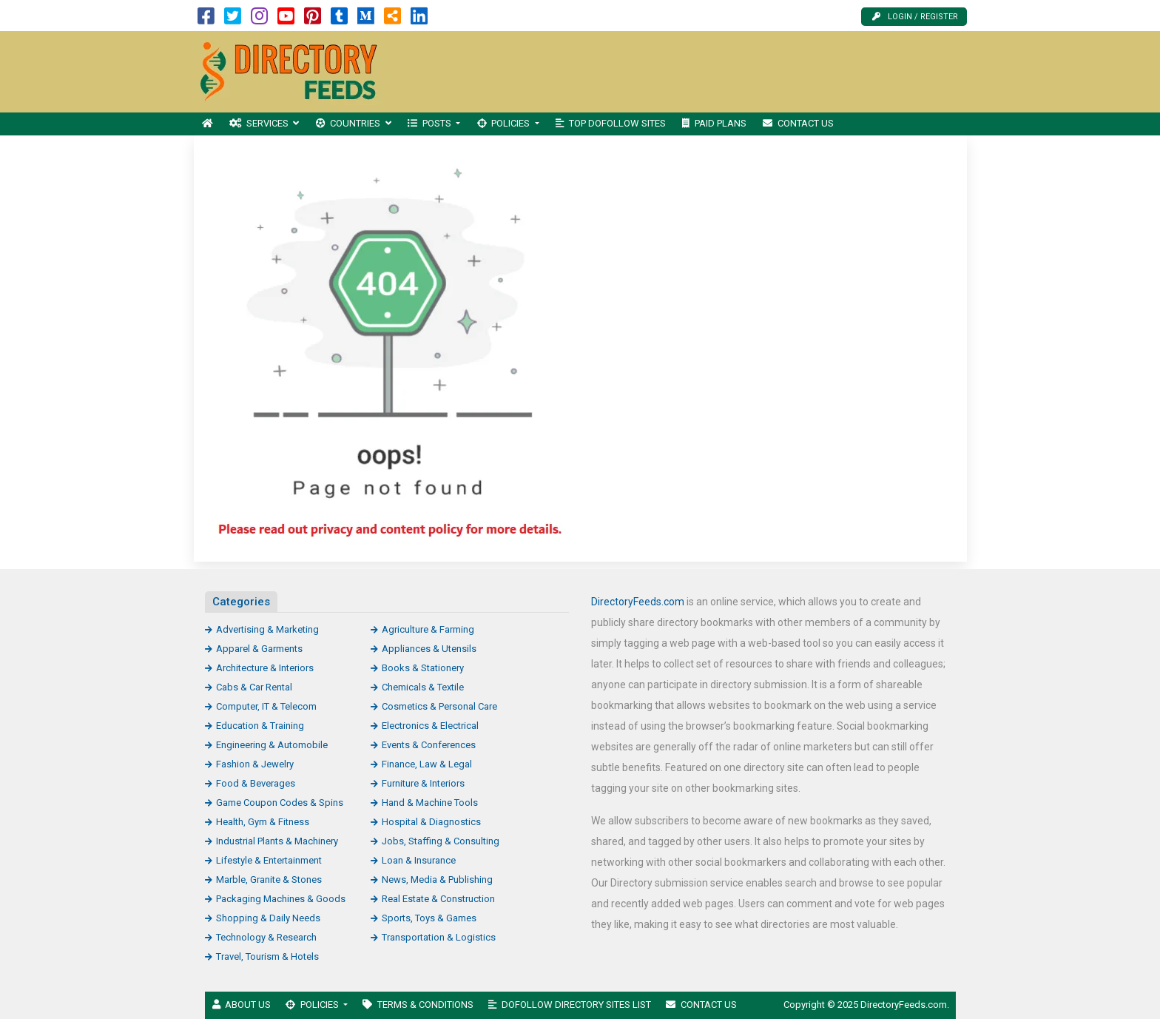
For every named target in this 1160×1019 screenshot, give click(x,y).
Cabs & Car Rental (254, 687)
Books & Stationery (423, 667)
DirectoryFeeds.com (637, 602)
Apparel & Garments (259, 648)
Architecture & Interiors (265, 667)
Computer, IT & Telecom (266, 706)
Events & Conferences (429, 744)
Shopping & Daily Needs (268, 918)
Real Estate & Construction (438, 898)
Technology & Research (266, 937)
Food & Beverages (255, 783)
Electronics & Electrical (430, 725)
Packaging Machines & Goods (280, 898)
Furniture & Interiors (423, 783)
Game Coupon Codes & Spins (279, 802)
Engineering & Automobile (272, 744)
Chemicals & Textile (423, 687)
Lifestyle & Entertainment (269, 860)
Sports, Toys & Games (429, 918)
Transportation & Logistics (439, 937)
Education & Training (260, 725)
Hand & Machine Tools (430, 802)
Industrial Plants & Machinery (277, 841)
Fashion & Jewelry (255, 764)
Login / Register (915, 16)
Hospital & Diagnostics (431, 821)
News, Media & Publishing (437, 879)
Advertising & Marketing (267, 629)
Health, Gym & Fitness (262, 821)
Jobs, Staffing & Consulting (440, 841)
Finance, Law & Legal (427, 764)
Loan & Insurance (419, 860)
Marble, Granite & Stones (269, 879)
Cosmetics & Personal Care (439, 706)
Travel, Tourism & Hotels (267, 956)
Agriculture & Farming (428, 629)
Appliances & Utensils (429, 648)
